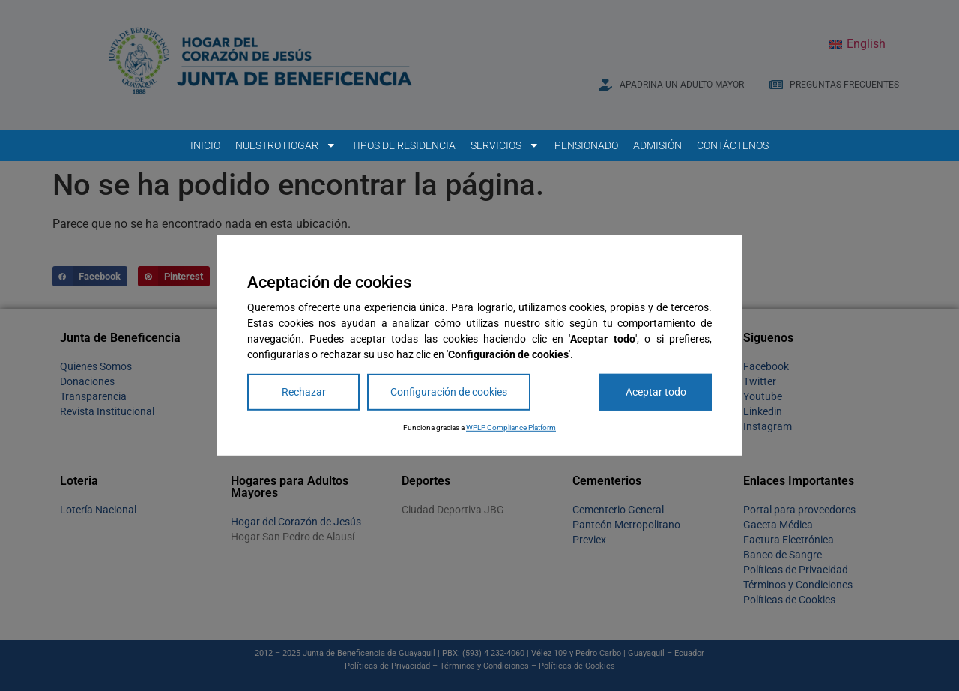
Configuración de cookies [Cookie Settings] (448, 392)
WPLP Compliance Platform (511, 427)
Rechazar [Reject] (304, 392)
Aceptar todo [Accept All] (656, 392)
